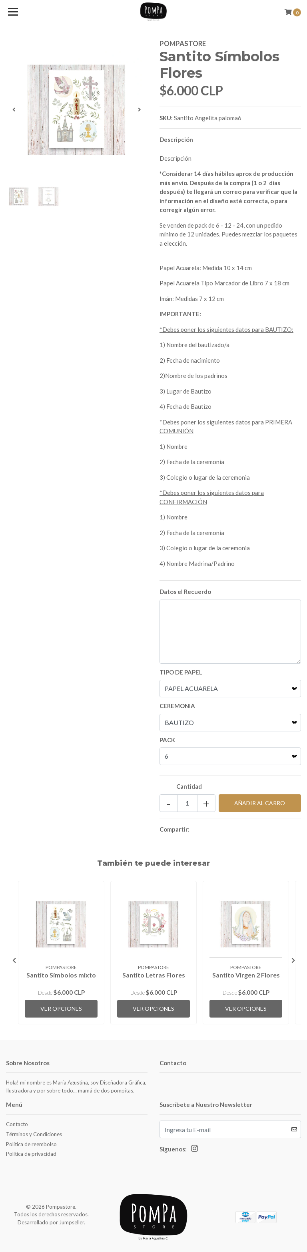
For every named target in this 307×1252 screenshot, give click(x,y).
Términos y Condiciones (34, 1134)
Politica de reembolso (31, 1144)
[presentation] (14, 109)
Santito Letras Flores (153, 975)
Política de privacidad (31, 1154)
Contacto (17, 1124)
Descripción (176, 139)
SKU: (166, 117)
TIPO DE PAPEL (180, 672)
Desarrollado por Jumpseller (51, 1222)
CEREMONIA (177, 705)
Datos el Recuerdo (185, 591)
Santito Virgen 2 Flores (246, 975)
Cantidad (189, 786)
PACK (167, 739)
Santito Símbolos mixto (61, 975)
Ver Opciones (61, 1008)
